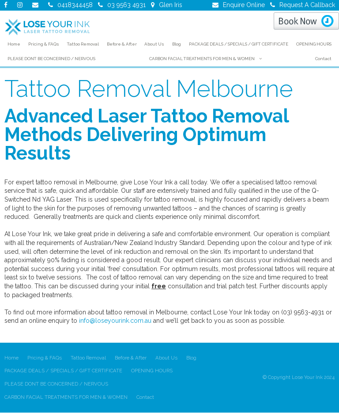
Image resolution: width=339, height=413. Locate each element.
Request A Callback (307, 4)
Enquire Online (244, 4)
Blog (191, 358)
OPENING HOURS (152, 371)
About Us (166, 358)
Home (11, 358)
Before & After (131, 358)
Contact (145, 397)
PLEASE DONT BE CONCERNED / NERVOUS (56, 384)
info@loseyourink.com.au (115, 320)
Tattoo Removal (88, 358)
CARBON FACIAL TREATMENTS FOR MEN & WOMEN (66, 397)
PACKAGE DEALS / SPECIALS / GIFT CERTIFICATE (63, 371)
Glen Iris (170, 4)
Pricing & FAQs (44, 358)
